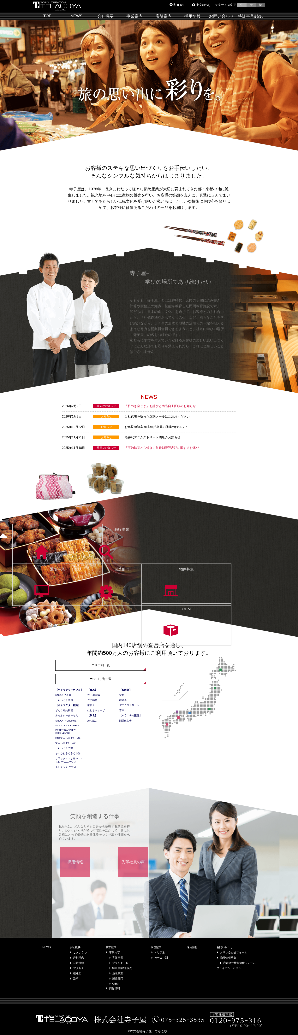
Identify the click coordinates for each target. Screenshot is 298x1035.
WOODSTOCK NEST (67, 725)
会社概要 (105, 16)
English (177, 4)
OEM (115, 983)
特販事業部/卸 (250, 16)
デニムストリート (129, 705)
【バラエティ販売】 (130, 715)
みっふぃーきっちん (66, 715)
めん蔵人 (92, 720)
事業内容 (114, 952)
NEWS (76, 16)
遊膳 (121, 694)
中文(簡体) (201, 5)
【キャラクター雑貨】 (67, 705)
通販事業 (117, 973)
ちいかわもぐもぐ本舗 (67, 753)
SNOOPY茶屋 (63, 694)
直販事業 (117, 957)
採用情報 (192, 16)
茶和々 (91, 705)
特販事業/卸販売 (122, 968)
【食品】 (92, 689)
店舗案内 (163, 16)
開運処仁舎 (125, 720)
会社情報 (78, 962)
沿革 (76, 978)
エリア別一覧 (100, 665)
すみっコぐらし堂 (65, 742)
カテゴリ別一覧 (100, 679)
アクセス (78, 968)
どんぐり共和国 (64, 710)
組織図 (77, 973)
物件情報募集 (228, 957)
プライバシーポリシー (230, 968)
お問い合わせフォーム (233, 952)
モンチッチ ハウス (65, 766)
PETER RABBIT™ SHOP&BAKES (65, 731)
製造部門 (117, 978)
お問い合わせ (221, 16)
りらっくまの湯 (64, 748)
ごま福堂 (92, 700)
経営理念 (78, 957)
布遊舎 (123, 700)
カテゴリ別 (161, 957)
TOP (47, 16)
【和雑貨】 (125, 689)
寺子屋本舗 (93, 694)
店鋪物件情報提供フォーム (239, 962)
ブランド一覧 (120, 962)
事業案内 (134, 16)
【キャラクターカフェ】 (69, 689)
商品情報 (114, 988)
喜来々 (123, 710)
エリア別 (159, 952)
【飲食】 (92, 715)
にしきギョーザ (96, 710)
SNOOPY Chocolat (65, 720)
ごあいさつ (80, 952)
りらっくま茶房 (64, 700)
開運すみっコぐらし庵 (67, 737)
